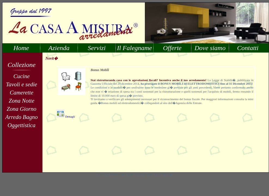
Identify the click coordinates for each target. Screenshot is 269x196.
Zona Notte (21, 100)
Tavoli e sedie (21, 84)
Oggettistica (22, 125)
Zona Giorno (21, 109)
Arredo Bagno (21, 117)
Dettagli (65, 116)
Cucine (21, 76)
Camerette (21, 92)
